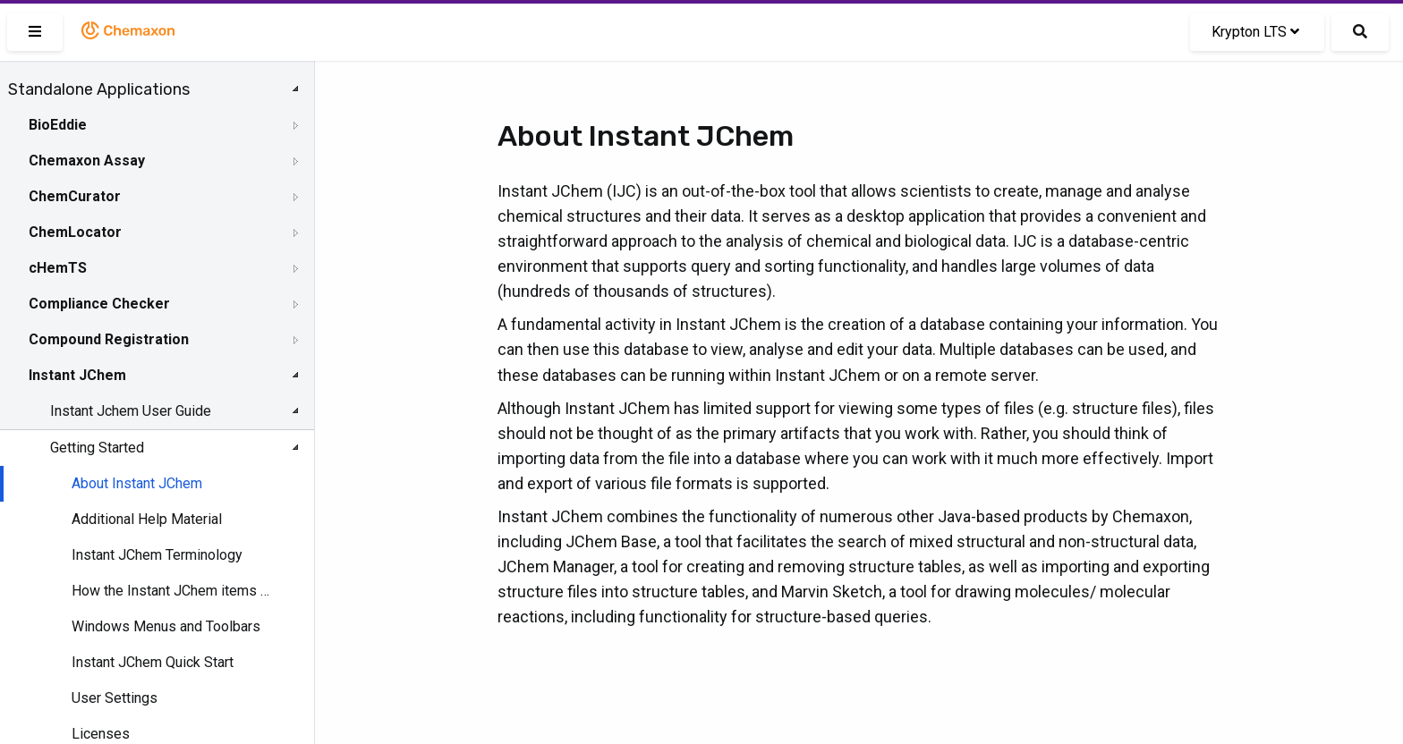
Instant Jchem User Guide (130, 410)
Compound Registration (109, 339)
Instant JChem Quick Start (153, 662)
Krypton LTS (1255, 31)
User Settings (114, 697)
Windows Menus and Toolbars (166, 626)
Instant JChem (77, 375)
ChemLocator (75, 232)
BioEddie (58, 124)
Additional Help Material (147, 519)
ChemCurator (75, 196)
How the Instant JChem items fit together (171, 590)
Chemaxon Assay (87, 160)
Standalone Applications (99, 89)
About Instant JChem (137, 483)
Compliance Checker (99, 303)
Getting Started (97, 447)
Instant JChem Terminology (157, 554)
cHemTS (58, 267)
